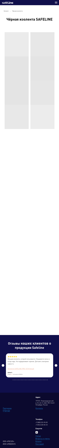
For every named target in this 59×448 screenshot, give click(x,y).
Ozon (12, 374)
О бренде (6, 411)
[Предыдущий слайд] (3, 365)
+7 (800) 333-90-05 (42, 422)
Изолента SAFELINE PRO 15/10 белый (21, 369)
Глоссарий (39, 444)
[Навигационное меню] (56, 2)
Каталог (6, 11)
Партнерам (7, 408)
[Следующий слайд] (56, 365)
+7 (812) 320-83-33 (42, 425)
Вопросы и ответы (42, 439)
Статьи (38, 436)
